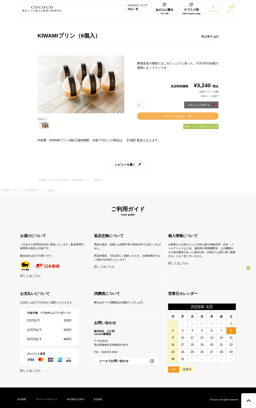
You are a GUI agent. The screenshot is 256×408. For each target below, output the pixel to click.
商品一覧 (132, 9)
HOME (42, 180)
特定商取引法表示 (75, 399)
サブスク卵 (191, 9)
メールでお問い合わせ (126, 361)
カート (231, 8)
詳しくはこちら (33, 275)
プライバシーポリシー (46, 399)
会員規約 (98, 399)
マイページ (213, 9)
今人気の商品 (59, 180)
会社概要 (21, 399)
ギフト (17, 190)
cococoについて (136, 5)
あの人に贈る (164, 9)
